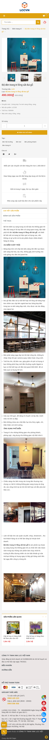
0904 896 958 (13, 704)
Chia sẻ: (4, 150)
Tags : (4, 138)
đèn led (18, 142)
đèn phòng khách (30, 142)
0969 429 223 (13, 698)
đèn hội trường (7, 142)
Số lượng (5, 121)
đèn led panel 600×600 (29, 367)
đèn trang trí (6, 145)
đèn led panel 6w (21, 254)
